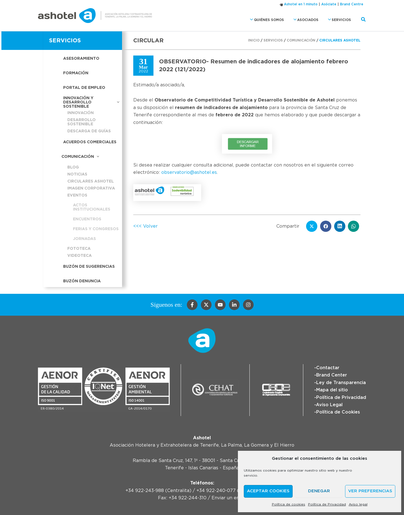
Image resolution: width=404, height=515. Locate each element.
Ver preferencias (370, 491)
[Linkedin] (234, 304)
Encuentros (87, 219)
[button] (250, 19)
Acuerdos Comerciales (89, 142)
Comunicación (80, 157)
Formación (75, 73)
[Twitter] (206, 304)
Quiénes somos (265, 19)
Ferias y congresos (96, 229)
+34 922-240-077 (216, 490)
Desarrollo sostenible (81, 122)
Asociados (304, 19)
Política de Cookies (338, 412)
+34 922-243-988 (144, 490)
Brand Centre (351, 4)
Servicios (338, 19)
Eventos (77, 195)
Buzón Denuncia (82, 281)
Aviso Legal (329, 405)
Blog (73, 167)
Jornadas (84, 239)
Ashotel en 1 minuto (301, 4)
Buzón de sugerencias (89, 267)
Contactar (327, 368)
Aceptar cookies (268, 491)
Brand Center (331, 375)
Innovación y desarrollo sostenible (91, 102)
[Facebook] (192, 304)
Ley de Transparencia (341, 382)
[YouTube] (220, 304)
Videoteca (79, 256)
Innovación (80, 113)
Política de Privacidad (327, 504)
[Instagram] (248, 304)
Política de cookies (288, 504)
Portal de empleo (84, 88)
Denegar (319, 491)
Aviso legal (358, 504)
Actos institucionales (91, 207)
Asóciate (328, 4)
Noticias (77, 174)
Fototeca (79, 249)
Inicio (254, 40)
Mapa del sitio (332, 390)
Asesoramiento (81, 59)
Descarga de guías (89, 131)
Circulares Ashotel (90, 181)
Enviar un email (229, 498)
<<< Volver (145, 226)
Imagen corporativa (91, 188)
